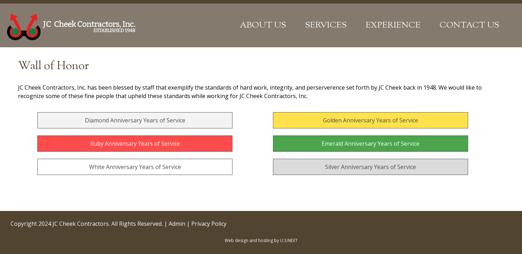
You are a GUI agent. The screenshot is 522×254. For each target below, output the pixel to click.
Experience (393, 25)
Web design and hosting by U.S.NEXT (261, 240)
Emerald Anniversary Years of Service (371, 143)
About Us (263, 25)
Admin (177, 224)
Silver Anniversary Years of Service (370, 167)
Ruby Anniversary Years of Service (135, 143)
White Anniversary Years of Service (135, 167)
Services (326, 25)
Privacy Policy (208, 224)
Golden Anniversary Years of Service (370, 120)
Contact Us (469, 25)
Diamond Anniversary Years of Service (135, 120)
